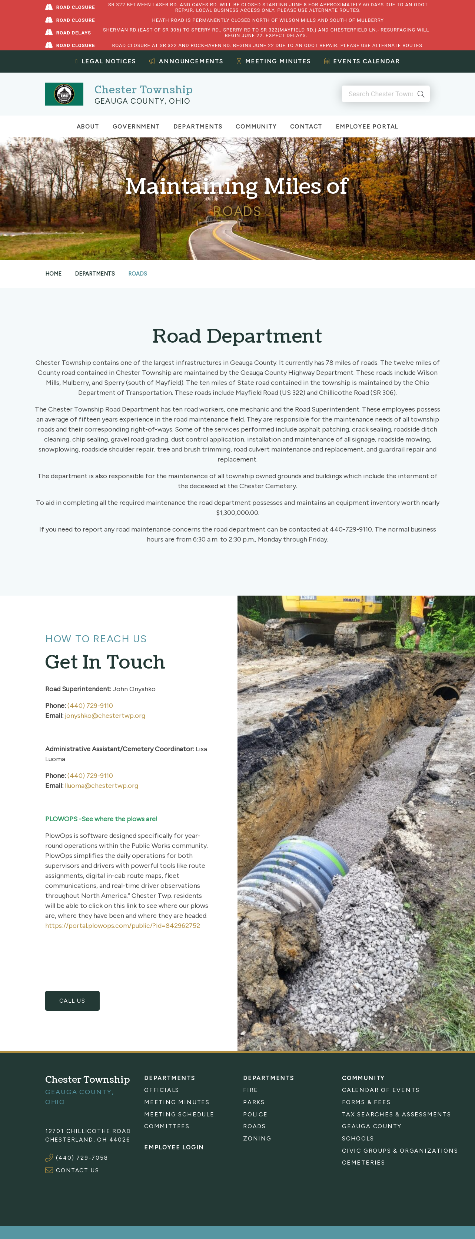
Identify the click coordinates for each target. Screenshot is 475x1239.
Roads (254, 1125)
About (88, 126)
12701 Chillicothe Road (88, 1130)
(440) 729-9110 (90, 706)
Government (136, 126)
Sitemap (302, 1235)
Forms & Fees (366, 1101)
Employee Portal (367, 126)
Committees (167, 1125)
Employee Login (174, 1146)
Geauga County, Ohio (142, 100)
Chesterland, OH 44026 (87, 1138)
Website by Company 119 (357, 1235)
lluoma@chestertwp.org (101, 786)
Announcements (186, 61)
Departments (198, 126)
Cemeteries (363, 1161)
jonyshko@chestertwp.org (105, 716)
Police (255, 1113)
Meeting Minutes (274, 61)
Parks (254, 1101)
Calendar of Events (380, 1089)
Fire (250, 1089)
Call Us (72, 1000)
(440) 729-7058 (82, 1157)
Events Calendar (362, 61)
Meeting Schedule (179, 1113)
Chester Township (143, 90)
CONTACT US (77, 1169)
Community (256, 126)
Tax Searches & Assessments (386, 1113)
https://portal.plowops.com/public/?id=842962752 (122, 926)
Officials (161, 1089)
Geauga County (371, 1125)
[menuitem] (188, 1089)
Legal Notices (106, 61)
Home (53, 273)
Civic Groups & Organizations (386, 1149)
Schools (358, 1137)
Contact (306, 126)
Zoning (257, 1137)
